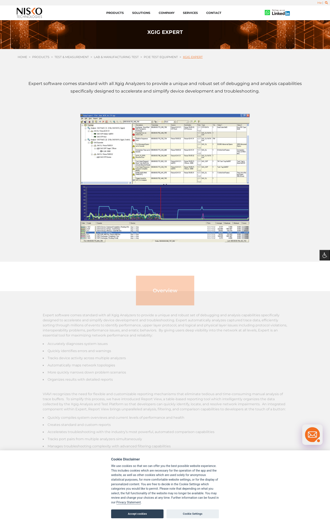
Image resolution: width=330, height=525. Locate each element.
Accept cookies (137, 513)
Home (22, 57)
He (319, 3)
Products (115, 13)
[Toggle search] (326, 2)
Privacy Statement (128, 502)
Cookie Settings (192, 513)
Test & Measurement (72, 57)
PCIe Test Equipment (161, 57)
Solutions (141, 13)
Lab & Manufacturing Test (116, 57)
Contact (213, 13)
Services (190, 13)
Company (166, 13)
